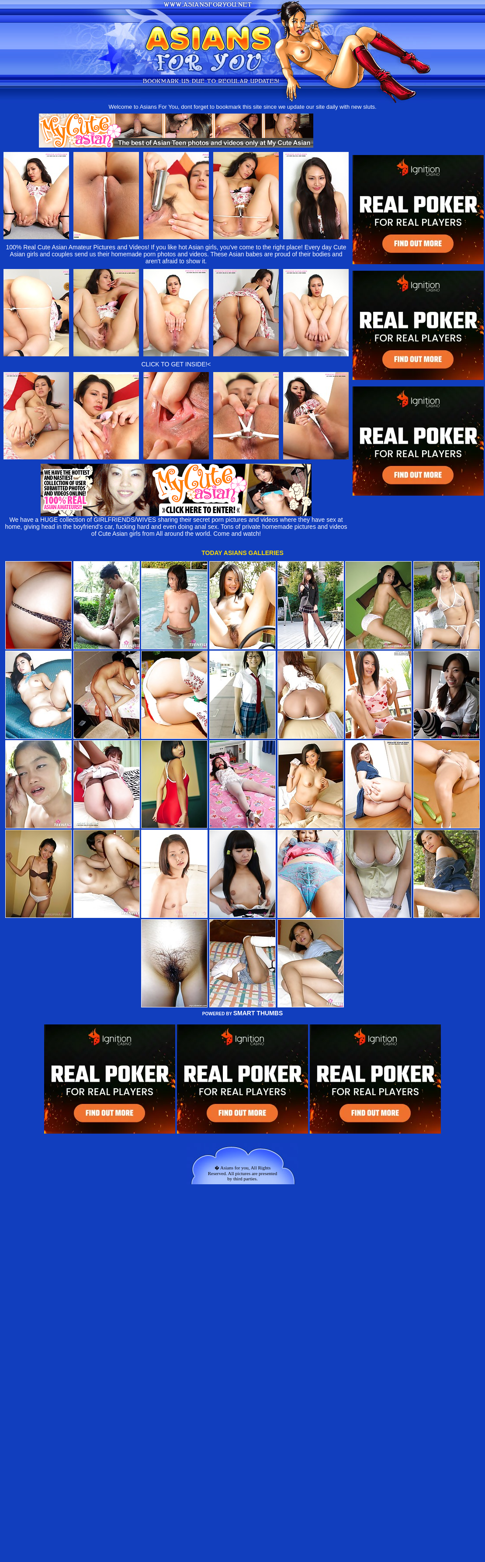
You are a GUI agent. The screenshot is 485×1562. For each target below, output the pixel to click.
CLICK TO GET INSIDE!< (176, 364)
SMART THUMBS (258, 1013)
